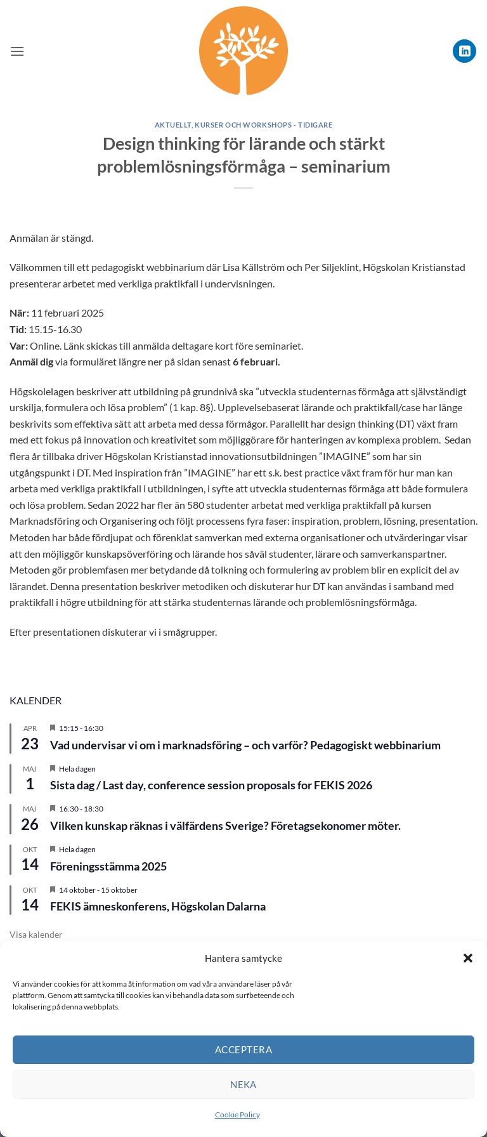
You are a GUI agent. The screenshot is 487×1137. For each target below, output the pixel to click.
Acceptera (243, 1049)
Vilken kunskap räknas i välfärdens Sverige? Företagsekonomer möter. (225, 825)
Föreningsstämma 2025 (108, 866)
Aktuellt (173, 125)
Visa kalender (36, 934)
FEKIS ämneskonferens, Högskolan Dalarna (158, 906)
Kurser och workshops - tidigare (263, 125)
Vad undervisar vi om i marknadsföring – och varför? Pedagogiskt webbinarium (245, 745)
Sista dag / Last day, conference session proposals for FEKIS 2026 (211, 785)
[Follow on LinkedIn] (464, 51)
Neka (243, 1084)
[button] (468, 958)
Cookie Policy (237, 1114)
